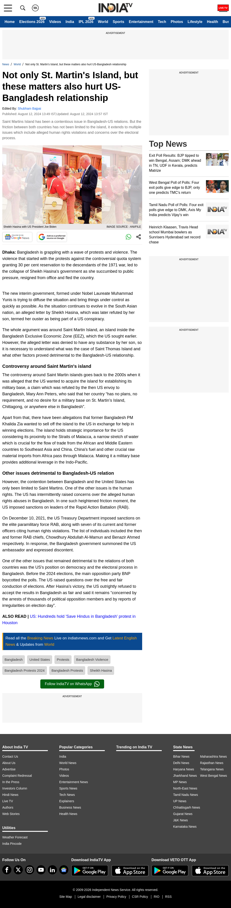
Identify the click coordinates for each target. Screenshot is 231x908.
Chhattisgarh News (186, 807)
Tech (162, 22)
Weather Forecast (15, 837)
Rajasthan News (211, 763)
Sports (118, 22)
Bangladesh (14, 659)
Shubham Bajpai (29, 108)
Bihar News (181, 756)
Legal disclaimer (89, 896)
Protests (63, 659)
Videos (55, 22)
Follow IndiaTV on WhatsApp (72, 684)
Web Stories (11, 814)
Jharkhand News (185, 775)
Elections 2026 (31, 22)
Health (212, 22)
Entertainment (141, 22)
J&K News (180, 820)
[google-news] (63, 869)
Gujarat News (182, 814)
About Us (8, 763)
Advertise (8, 769)
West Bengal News (213, 775)
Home (10, 22)
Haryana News (183, 769)
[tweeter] (18, 869)
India (70, 22)
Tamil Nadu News (185, 795)
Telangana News (212, 769)
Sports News (68, 788)
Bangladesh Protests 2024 (25, 670)
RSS (168, 896)
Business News (70, 807)
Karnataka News (185, 826)
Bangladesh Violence (92, 659)
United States (39, 659)
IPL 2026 (86, 22)
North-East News (185, 788)
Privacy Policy (116, 896)
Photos (177, 22)
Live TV (7, 801)
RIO (156, 896)
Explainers (66, 801)
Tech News (67, 795)
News (5, 64)
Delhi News (181, 763)
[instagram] (29, 869)
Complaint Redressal (17, 775)
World (103, 22)
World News (67, 763)
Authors (7, 807)
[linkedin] (52, 869)
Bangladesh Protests (67, 670)
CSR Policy (140, 896)
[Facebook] (6, 869)
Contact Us (10, 756)
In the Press (10, 782)
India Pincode (12, 843)
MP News (180, 782)
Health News (68, 814)
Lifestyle (194, 22)
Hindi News (10, 795)
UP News (179, 801)
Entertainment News (73, 782)
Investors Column (14, 788)
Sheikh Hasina (101, 670)
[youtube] (41, 869)
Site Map (65, 896)
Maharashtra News (213, 756)
